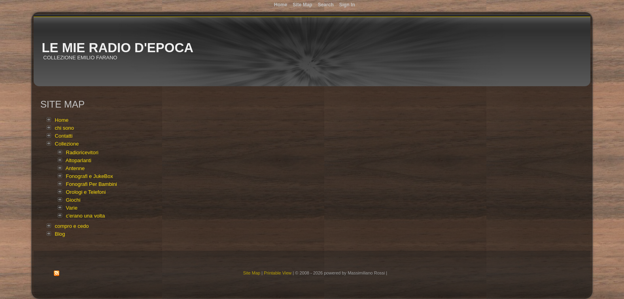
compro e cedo (72, 226)
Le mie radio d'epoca (117, 47)
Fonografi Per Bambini (91, 184)
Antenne (75, 168)
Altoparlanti (78, 160)
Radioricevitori (82, 152)
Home (62, 120)
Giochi (73, 200)
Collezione (67, 144)
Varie (72, 208)
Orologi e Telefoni (86, 192)
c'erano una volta (85, 216)
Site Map (251, 273)
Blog (60, 234)
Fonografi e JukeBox (89, 176)
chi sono (64, 128)
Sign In (347, 5)
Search (326, 5)
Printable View (277, 273)
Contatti (64, 136)
